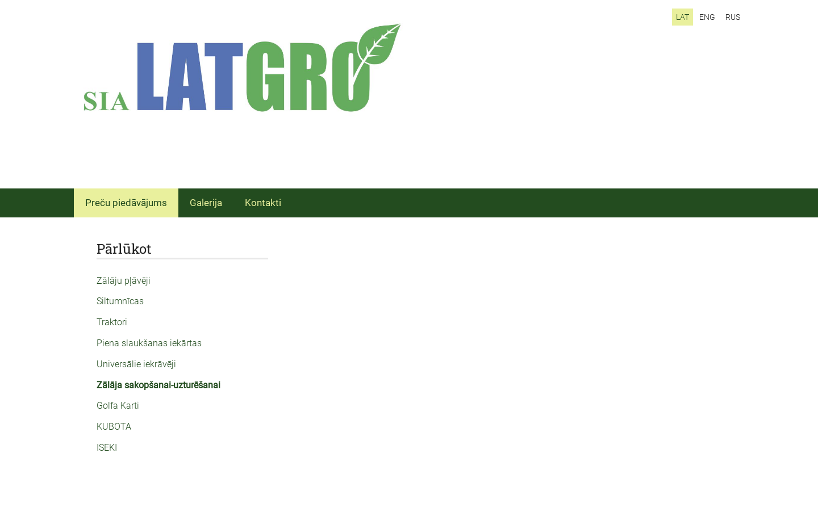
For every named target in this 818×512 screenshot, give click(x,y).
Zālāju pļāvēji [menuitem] (124, 280)
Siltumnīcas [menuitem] (120, 301)
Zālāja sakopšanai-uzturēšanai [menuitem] (158, 385)
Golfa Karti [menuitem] (118, 405)
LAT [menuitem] (682, 17)
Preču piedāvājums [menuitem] (126, 202)
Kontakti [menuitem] (263, 202)
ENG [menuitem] (707, 17)
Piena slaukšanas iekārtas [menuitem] (149, 343)
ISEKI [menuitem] (107, 447)
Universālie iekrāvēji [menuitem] (136, 364)
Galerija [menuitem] (206, 202)
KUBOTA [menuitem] (114, 426)
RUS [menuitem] (732, 17)
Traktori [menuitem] (112, 322)
